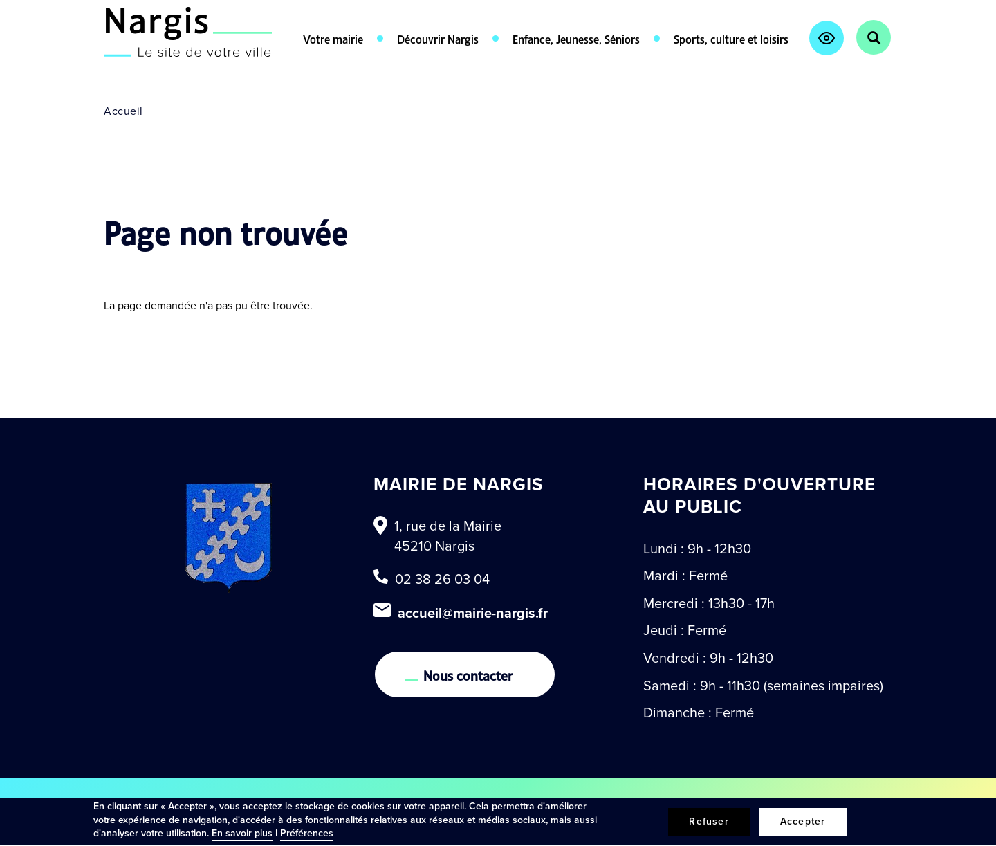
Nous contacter (468, 674)
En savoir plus (242, 833)
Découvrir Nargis (438, 38)
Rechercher (873, 37)
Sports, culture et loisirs (731, 38)
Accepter (803, 821)
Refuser (708, 821)
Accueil (123, 111)
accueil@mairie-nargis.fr (473, 613)
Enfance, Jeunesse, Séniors (576, 38)
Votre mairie (333, 38)
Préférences (306, 833)
